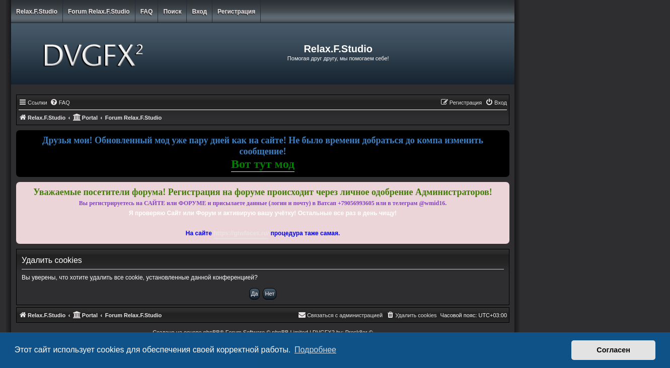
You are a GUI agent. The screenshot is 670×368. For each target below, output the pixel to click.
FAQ (146, 11)
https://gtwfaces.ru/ (241, 233)
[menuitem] (60, 103)
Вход (199, 11)
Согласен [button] (613, 350)
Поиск (172, 11)
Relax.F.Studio (36, 11)
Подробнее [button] (315, 349)
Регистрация (236, 11)
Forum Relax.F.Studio (99, 11)
